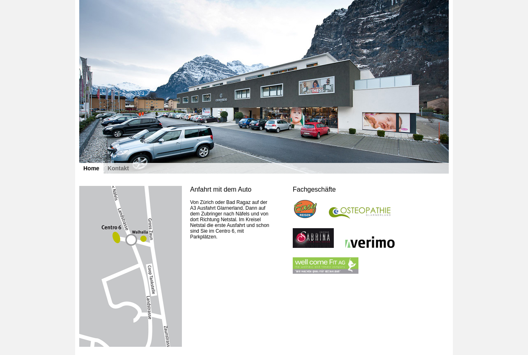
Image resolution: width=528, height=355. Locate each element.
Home (91, 168)
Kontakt (118, 168)
